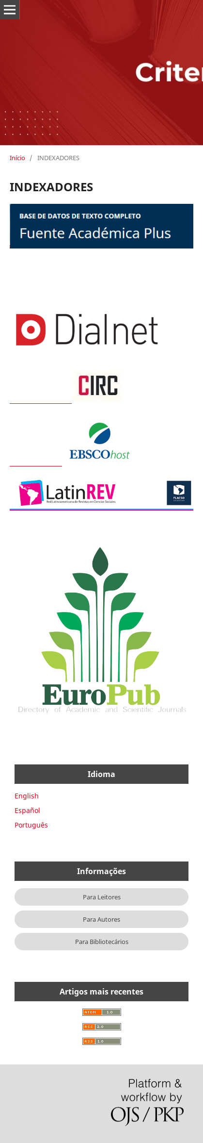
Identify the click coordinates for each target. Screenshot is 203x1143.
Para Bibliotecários (101, 941)
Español (27, 810)
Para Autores (101, 919)
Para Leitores (102, 897)
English (27, 795)
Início (17, 157)
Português (31, 824)
